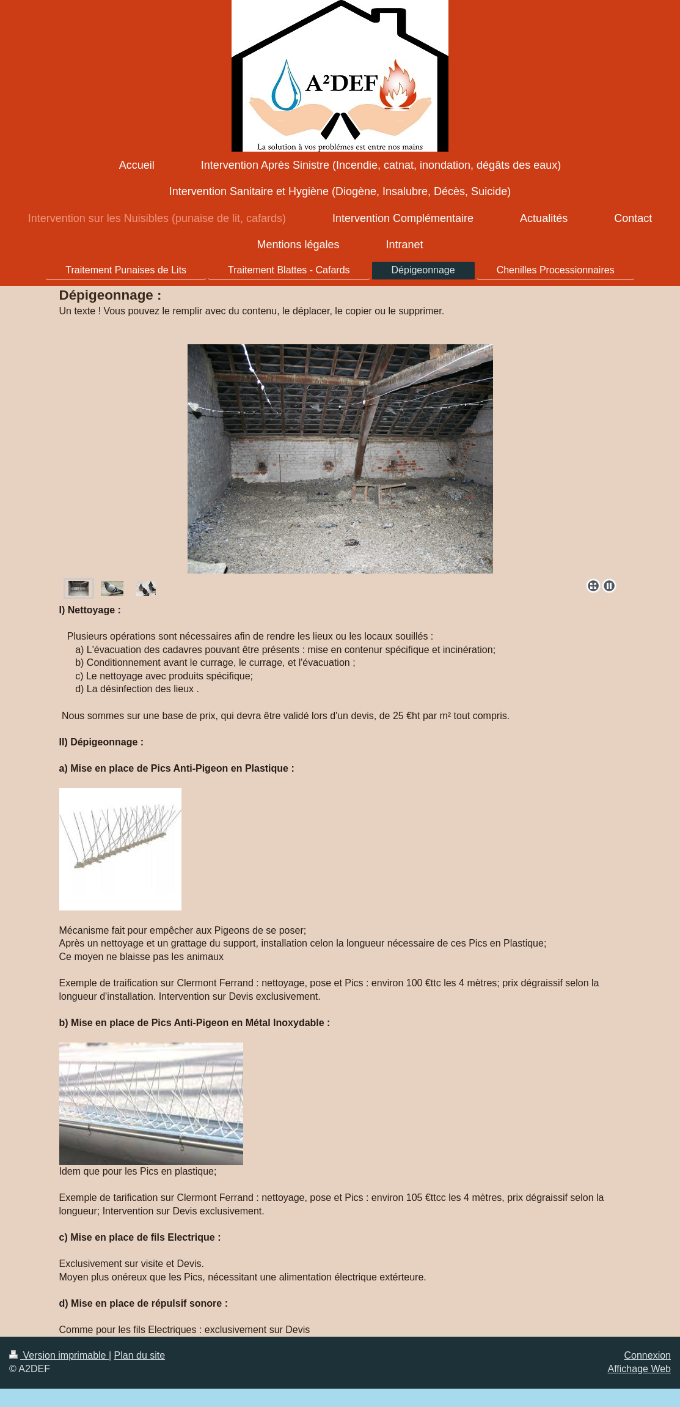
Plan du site (140, 1355)
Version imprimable (59, 1355)
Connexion (647, 1355)
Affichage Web (639, 1369)
